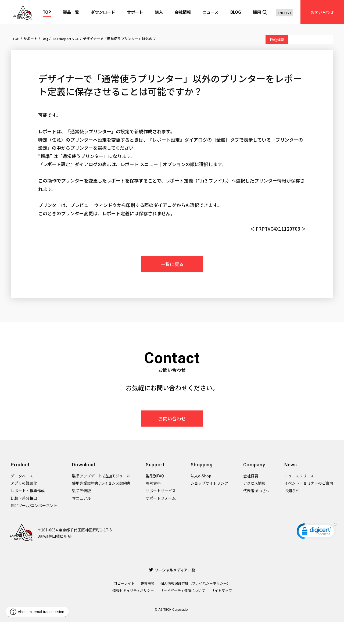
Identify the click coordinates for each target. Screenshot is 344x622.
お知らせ (291, 490)
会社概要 (250, 475)
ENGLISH (284, 12)
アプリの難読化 (24, 483)
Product (20, 464)
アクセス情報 (254, 483)
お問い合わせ (322, 12)
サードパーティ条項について (182, 590)
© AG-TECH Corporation (172, 610)
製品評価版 (81, 490)
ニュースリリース (299, 475)
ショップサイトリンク (209, 483)
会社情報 (183, 12)
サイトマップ (221, 590)
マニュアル (81, 498)
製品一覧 (71, 12)
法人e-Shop (201, 475)
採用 (257, 12)
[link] (316, 532)
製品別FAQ (155, 475)
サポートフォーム (161, 498)
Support (155, 464)
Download (83, 464)
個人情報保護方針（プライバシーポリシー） (195, 583)
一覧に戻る (172, 264)
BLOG (235, 12)
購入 (159, 12)
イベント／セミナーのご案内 (308, 483)
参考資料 (153, 483)
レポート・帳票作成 (28, 490)
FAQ (44, 38)
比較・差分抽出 (24, 498)
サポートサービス (161, 490)
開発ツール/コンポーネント (34, 505)
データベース (22, 475)
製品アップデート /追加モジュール (101, 475)
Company (254, 464)
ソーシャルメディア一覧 (172, 570)
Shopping (202, 464)
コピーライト (124, 583)
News (290, 464)
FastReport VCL (65, 38)
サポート (135, 12)
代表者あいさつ (256, 490)
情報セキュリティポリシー (133, 590)
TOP (47, 12)
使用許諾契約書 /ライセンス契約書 (101, 483)
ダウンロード (103, 12)
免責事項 (148, 583)
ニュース (210, 12)
